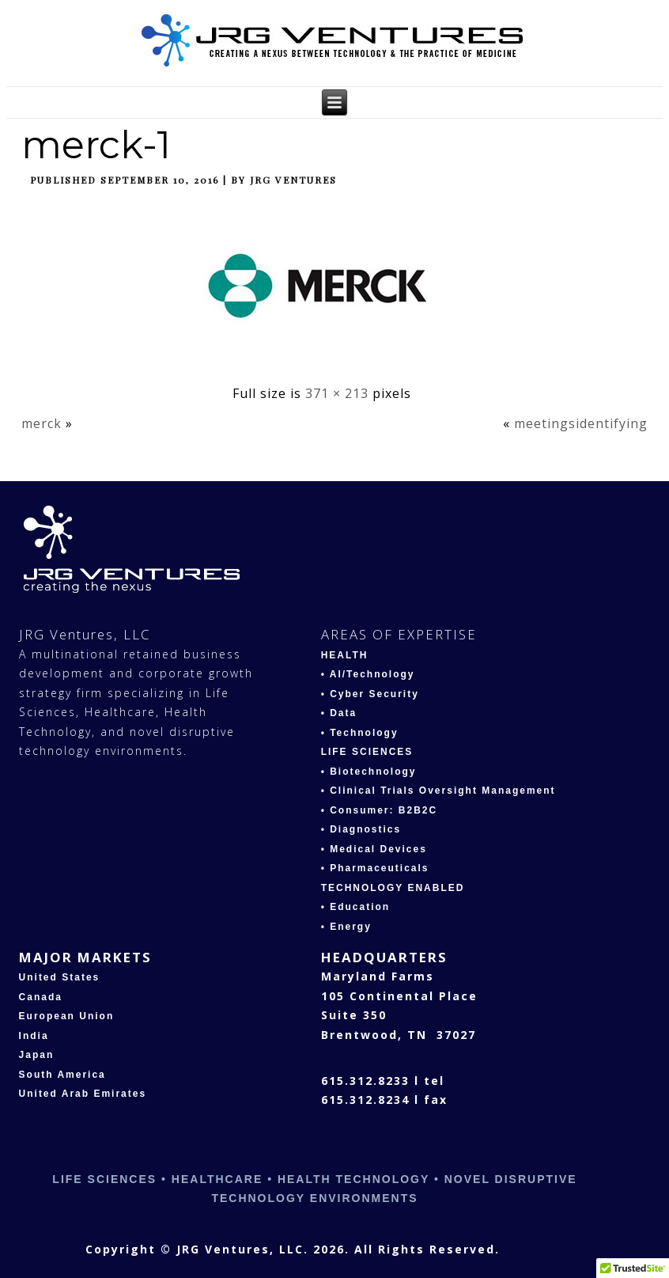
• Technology (360, 732)
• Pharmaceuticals (375, 868)
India (34, 1035)
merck (41, 423)
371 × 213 (337, 393)
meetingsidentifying (581, 423)
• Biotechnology (369, 771)
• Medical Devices (374, 849)
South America (62, 1074)
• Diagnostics (361, 829)
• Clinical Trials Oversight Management (438, 790)
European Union (67, 1016)
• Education (356, 906)
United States (59, 977)
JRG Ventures (293, 179)
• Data (339, 713)
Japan (37, 1054)
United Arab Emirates (83, 1093)
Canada (40, 997)
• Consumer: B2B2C (379, 810)
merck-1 (96, 145)
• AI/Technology (368, 674)
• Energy (346, 926)
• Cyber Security (370, 694)
